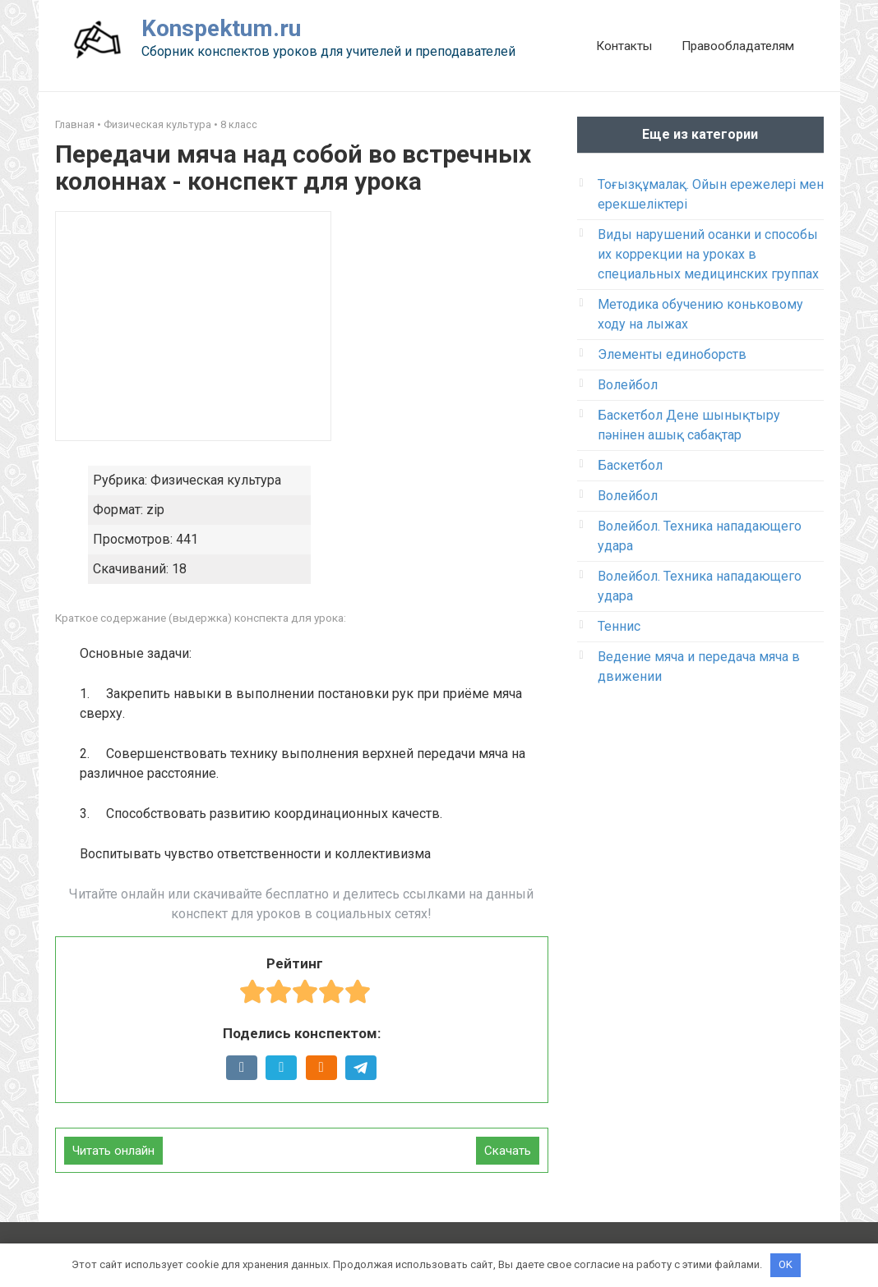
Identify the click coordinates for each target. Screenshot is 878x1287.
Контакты (624, 46)
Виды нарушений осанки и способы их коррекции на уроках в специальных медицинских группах (708, 254)
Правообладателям (738, 46)
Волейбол (628, 385)
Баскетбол (630, 465)
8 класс (238, 124)
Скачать (507, 1150)
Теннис (619, 626)
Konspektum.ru (221, 28)
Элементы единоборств (672, 354)
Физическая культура (157, 124)
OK (786, 1264)
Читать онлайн (113, 1150)
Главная (75, 124)
